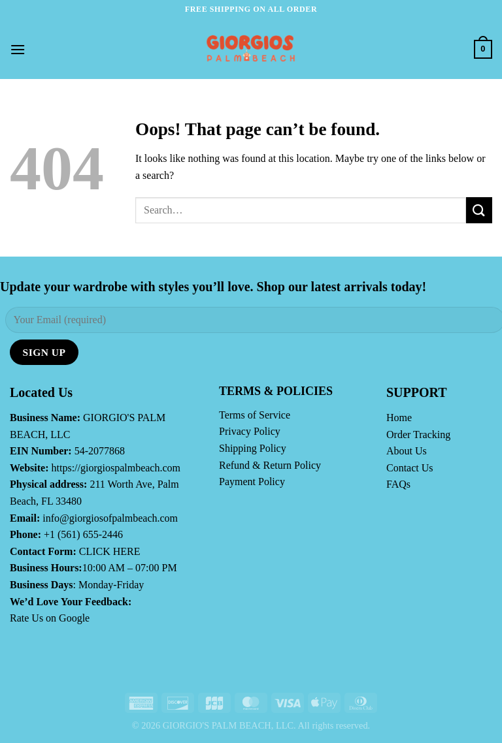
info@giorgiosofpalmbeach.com (110, 518)
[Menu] (17, 49)
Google (74, 618)
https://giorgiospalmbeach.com (116, 467)
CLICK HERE (110, 551)
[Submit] (479, 210)
